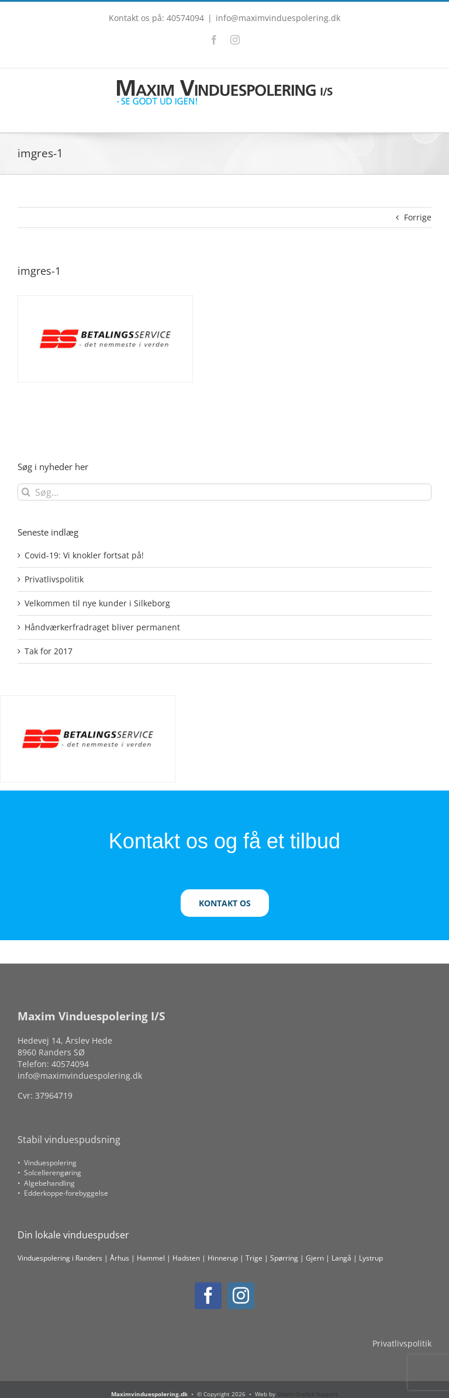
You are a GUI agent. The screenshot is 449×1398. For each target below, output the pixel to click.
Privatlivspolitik (54, 579)
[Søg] (26, 492)
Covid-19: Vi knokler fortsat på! (84, 555)
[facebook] (208, 1295)
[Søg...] (224, 492)
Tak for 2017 (48, 651)
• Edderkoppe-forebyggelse (63, 1193)
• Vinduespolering (47, 1163)
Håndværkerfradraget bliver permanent (102, 627)
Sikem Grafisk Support (307, 1394)
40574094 (70, 1063)
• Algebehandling (46, 1183)
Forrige (417, 217)
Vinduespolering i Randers (60, 1258)
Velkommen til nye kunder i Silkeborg (97, 603)
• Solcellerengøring (49, 1173)
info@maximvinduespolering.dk (278, 17)
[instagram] (240, 1295)
